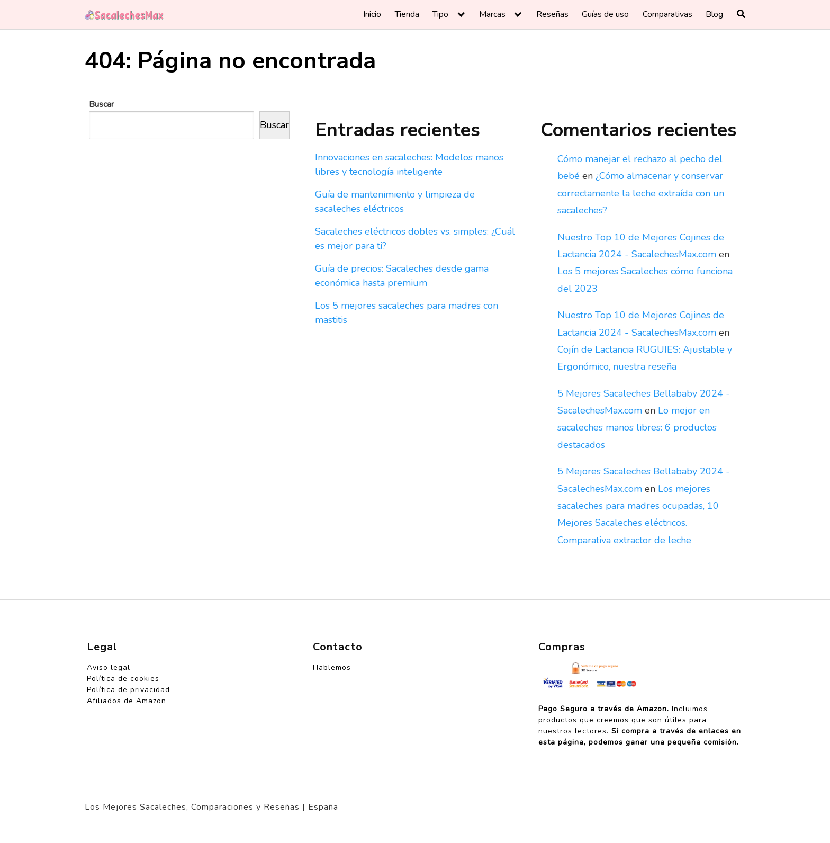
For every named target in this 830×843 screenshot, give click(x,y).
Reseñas (552, 14)
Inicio (372, 14)
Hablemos (332, 667)
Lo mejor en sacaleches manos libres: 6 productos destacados (637, 427)
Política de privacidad (128, 690)
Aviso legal (108, 667)
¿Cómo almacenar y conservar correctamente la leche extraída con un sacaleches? (640, 193)
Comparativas (667, 14)
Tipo (440, 14)
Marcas (492, 14)
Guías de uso (605, 14)
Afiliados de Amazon (126, 701)
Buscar (101, 104)
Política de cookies (123, 679)
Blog (714, 14)
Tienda (407, 14)
